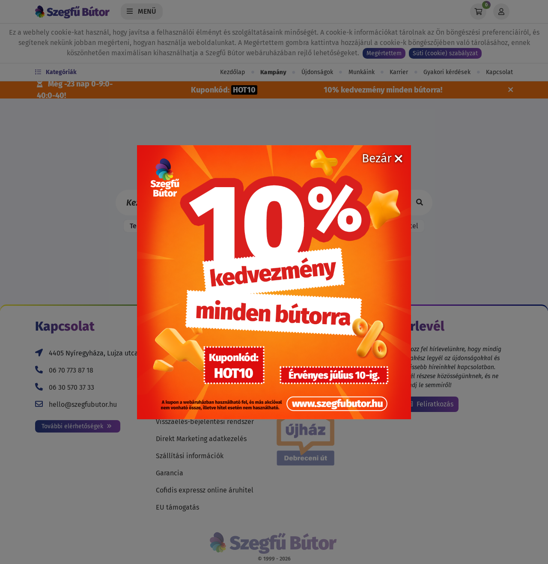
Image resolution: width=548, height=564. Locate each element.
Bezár (382, 158)
